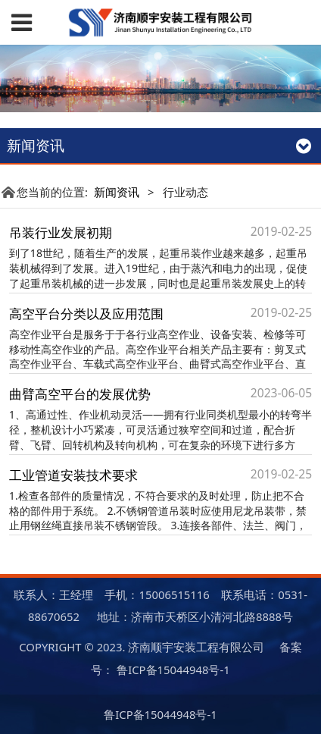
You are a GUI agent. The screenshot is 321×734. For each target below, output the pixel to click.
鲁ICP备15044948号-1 (173, 669)
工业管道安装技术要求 (73, 475)
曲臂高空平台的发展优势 (80, 394)
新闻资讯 (116, 191)
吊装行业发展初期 (60, 232)
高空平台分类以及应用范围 (86, 313)
